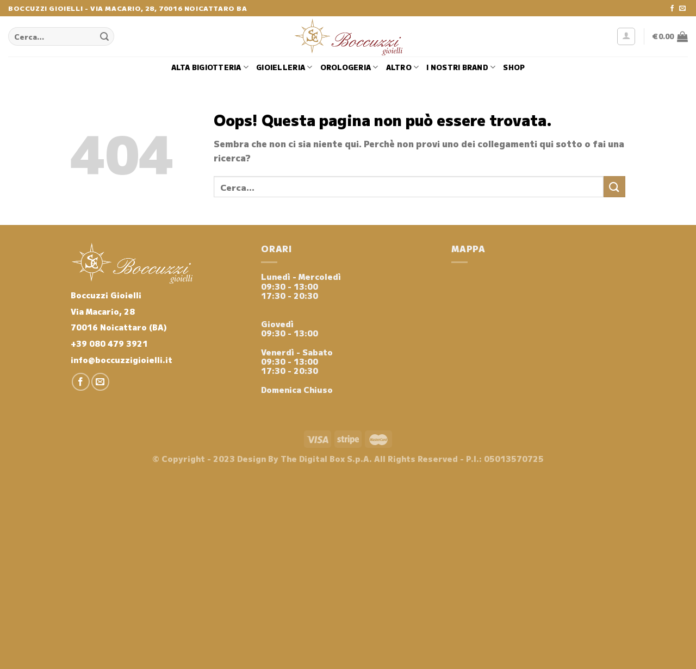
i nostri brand (460, 67)
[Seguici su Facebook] (672, 8)
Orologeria (349, 67)
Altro (402, 67)
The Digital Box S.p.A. (326, 458)
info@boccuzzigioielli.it (121, 359)
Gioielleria (284, 67)
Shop (514, 67)
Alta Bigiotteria (210, 67)
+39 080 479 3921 (109, 343)
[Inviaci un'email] (682, 8)
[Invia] (104, 36)
